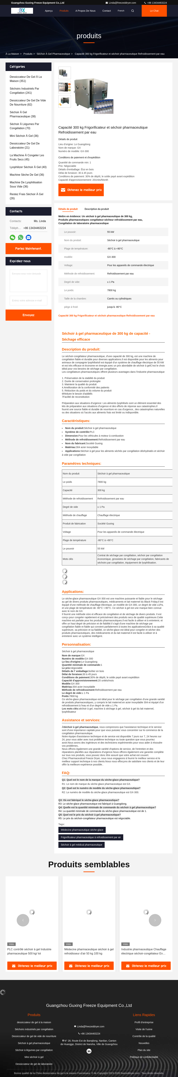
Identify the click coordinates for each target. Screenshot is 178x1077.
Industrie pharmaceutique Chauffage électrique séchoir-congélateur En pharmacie (143, 952)
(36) (24, 135)
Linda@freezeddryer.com (121, 2)
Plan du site (144, 1050)
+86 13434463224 (155, 2)
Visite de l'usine (144, 1029)
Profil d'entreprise (144, 1022)
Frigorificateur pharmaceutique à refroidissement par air (91, 837)
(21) (25, 145)
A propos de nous (85, 10)
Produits (64, 10)
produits (27, 53)
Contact (106, 10)
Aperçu (48, 10)
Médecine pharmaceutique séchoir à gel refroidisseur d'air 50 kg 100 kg (89, 951)
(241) (24, 90)
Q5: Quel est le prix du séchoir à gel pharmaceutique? (89, 814)
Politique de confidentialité (144, 1057)
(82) (28, 102)
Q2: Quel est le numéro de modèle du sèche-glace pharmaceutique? (101, 788)
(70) (24, 126)
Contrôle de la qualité (143, 1036)
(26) (26, 196)
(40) (28, 167)
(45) (27, 157)
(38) (23, 114)
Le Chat (154, 10)
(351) (26, 78)
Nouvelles (144, 1043)
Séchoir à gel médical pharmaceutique (81, 844)
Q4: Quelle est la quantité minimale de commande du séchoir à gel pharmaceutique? (107, 807)
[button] (23, 920)
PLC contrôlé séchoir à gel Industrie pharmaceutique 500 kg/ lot (29, 951)
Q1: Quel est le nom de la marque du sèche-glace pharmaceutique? (101, 779)
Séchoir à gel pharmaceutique (53, 53)
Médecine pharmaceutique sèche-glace (82, 829)
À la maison (12, 53)
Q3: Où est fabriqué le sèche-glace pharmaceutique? (88, 800)
